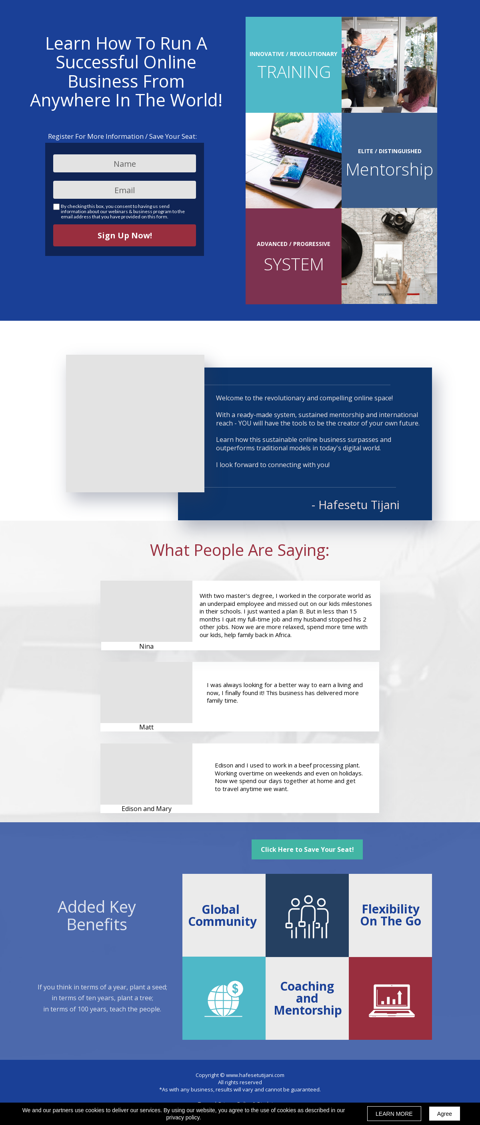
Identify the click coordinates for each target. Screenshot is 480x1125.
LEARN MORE (394, 1114)
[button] (307, 849)
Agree (444, 1114)
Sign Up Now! (124, 235)
